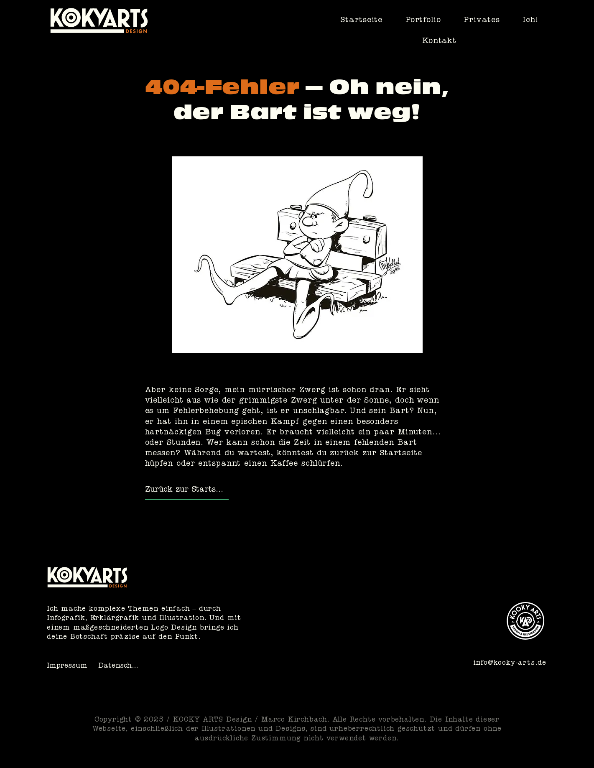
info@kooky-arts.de (509, 663)
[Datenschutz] (120, 667)
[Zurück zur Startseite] (187, 491)
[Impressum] (69, 667)
